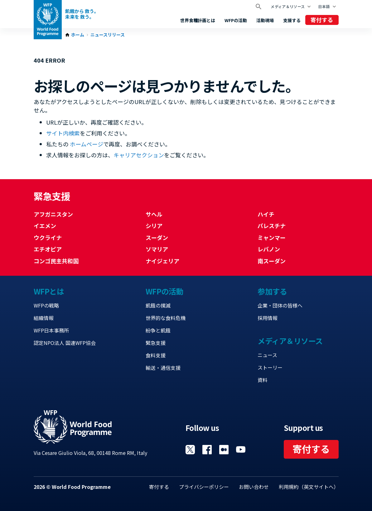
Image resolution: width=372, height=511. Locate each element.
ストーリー (270, 367)
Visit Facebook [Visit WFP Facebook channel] (207, 449)
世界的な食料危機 (166, 318)
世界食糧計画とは (197, 20)
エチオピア (48, 249)
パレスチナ (272, 226)
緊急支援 (156, 342)
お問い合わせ (254, 486)
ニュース (267, 355)
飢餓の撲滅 (158, 305)
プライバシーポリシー (204, 486)
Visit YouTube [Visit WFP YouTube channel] (240, 449)
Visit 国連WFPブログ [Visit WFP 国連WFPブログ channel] (224, 449)
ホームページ (86, 144)
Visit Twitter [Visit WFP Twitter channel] (190, 449)
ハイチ (266, 214)
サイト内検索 (63, 133)
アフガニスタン (53, 214)
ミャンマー (272, 237)
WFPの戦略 (46, 305)
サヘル (154, 214)
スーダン (157, 237)
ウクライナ (48, 237)
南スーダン (272, 261)
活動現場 (265, 20)
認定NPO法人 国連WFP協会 (65, 342)
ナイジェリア (162, 261)
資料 (263, 380)
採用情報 (268, 318)
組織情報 (44, 318)
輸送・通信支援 (163, 367)
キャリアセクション (139, 155)
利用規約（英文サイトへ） (309, 486)
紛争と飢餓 (158, 330)
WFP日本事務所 (51, 330)
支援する (292, 20)
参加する (272, 291)
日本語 (324, 6)
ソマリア (157, 249)
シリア (154, 226)
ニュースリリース (107, 35)
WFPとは (49, 291)
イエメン (45, 226)
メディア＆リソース (288, 6)
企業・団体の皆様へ (280, 305)
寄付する (322, 20)
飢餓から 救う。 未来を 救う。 (82, 13)
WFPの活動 (236, 20)
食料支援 (156, 355)
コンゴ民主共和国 (56, 261)
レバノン (269, 249)
